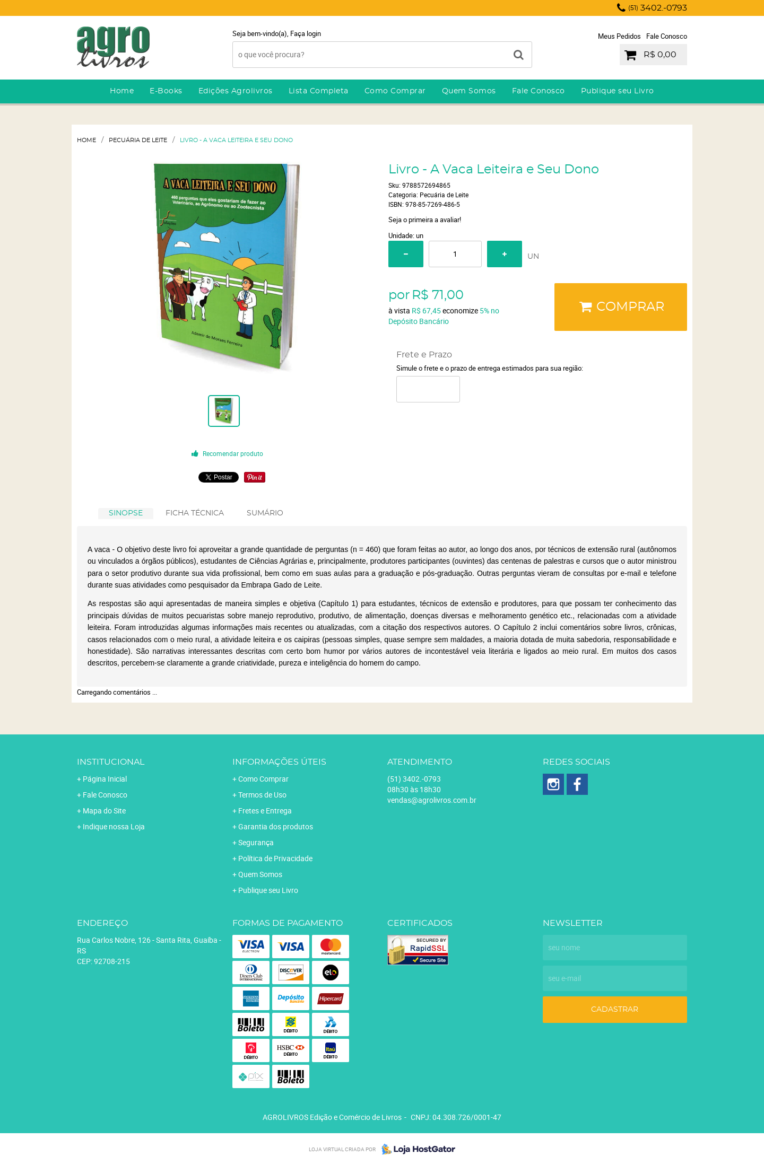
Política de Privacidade (275, 858)
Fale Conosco (666, 36)
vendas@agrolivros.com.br (431, 800)
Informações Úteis (279, 762)
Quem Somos (469, 91)
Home (122, 91)
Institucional (110, 762)
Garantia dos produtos (275, 826)
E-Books (166, 91)
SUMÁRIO (265, 513)
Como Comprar (395, 91)
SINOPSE (126, 513)
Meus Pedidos (619, 36)
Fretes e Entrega (265, 810)
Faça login (305, 33)
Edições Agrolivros (235, 91)
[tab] (125, 513)
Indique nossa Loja (114, 826)
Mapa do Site (104, 810)
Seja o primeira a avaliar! (424, 219)
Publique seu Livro (617, 91)
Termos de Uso (262, 795)
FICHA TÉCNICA (195, 513)
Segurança (256, 842)
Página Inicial (105, 779)
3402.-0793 (657, 8)
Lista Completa (319, 91)
